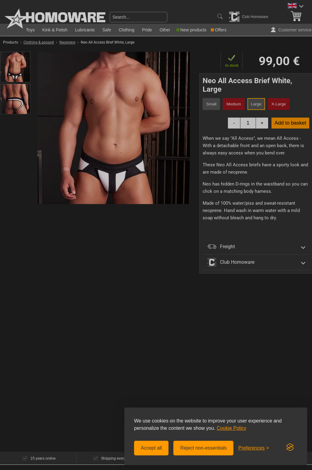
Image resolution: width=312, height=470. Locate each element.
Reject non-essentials (203, 448)
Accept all (151, 448)
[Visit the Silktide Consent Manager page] (290, 447)
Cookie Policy (231, 428)
